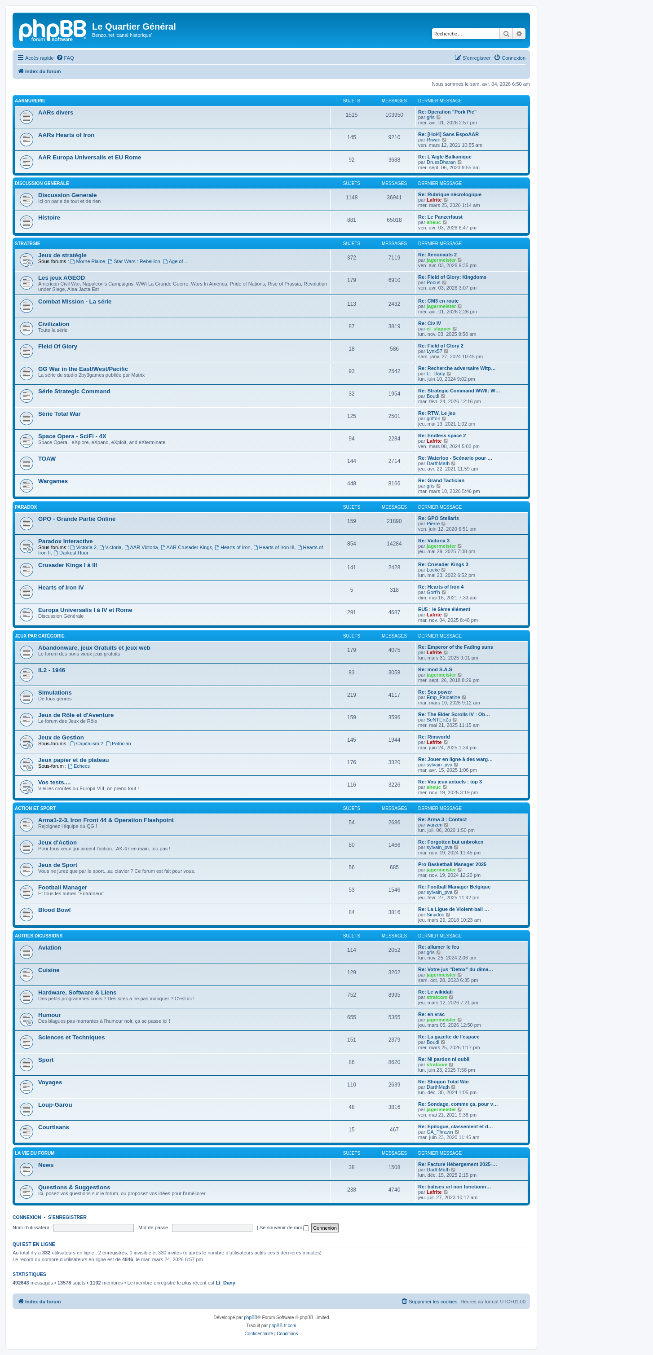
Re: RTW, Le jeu (436, 413)
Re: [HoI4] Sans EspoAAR (448, 134)
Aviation (50, 947)
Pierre (433, 523)
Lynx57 (434, 351)
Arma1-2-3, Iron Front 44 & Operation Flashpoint (106, 820)
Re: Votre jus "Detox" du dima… (455, 969)
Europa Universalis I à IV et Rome (85, 610)
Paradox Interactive (65, 541)
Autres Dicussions (38, 935)
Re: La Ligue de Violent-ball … (453, 909)
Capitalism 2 (87, 743)
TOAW (47, 458)
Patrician (118, 743)
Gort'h (433, 592)
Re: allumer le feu (438, 947)
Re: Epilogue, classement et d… (455, 1126)
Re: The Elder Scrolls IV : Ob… (454, 714)
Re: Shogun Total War (443, 1081)
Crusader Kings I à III (67, 565)
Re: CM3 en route (438, 301)
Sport (45, 1059)
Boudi (433, 396)
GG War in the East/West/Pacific (83, 368)
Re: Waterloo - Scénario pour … (455, 458)
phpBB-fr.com (282, 1325)
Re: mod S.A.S (435, 669)
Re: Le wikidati (435, 991)
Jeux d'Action (57, 842)
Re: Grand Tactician (441, 480)
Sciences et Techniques (71, 1037)
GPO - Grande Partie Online (76, 518)
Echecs (79, 766)
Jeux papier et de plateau (73, 760)
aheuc (434, 222)
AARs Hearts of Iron (66, 135)
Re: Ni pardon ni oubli (443, 1059)
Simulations (55, 692)
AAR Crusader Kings (186, 547)
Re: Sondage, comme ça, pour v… (458, 1104)
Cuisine (49, 970)
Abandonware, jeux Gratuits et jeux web (94, 647)
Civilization (54, 324)
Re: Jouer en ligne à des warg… (455, 759)
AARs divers (55, 112)
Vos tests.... (54, 782)
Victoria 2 (84, 547)
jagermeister (441, 260)
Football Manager (62, 887)
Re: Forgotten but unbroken (450, 842)
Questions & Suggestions (74, 1187)
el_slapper (439, 328)
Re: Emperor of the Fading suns (455, 647)
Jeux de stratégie (62, 255)
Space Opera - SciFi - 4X (72, 436)
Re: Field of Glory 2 (440, 345)
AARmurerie (30, 100)
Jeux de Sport (57, 865)
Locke (433, 569)
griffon (433, 418)
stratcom (437, 997)
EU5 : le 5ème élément (444, 609)
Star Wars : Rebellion (134, 261)
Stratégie (27, 243)
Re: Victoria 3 (434, 540)
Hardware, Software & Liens (77, 992)
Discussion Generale (42, 183)
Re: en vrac (431, 1014)
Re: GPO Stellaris (438, 518)
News (45, 1164)
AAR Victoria (141, 547)
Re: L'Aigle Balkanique (445, 156)
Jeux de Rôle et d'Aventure (76, 715)
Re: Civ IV (429, 323)
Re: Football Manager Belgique (454, 886)
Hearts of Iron (232, 547)
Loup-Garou (55, 1104)
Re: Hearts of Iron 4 (440, 587)
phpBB (250, 1317)
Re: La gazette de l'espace (449, 1036)
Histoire (49, 217)
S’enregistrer (67, 1217)
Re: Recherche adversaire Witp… (457, 368)
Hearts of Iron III (274, 547)
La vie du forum (35, 1153)
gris (431, 117)
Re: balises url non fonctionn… (454, 1186)
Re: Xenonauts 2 (437, 254)
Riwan (434, 139)
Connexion (27, 1217)
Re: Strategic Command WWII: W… (459, 390)
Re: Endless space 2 (442, 435)
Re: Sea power (435, 692)
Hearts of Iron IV (61, 587)
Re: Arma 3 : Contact (442, 819)
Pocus (434, 282)
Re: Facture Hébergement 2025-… (457, 1164)
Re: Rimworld (434, 736)
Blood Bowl (54, 909)
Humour (49, 1015)
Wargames (53, 481)
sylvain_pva (439, 764)
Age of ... (176, 261)
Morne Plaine (88, 261)
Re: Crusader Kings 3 (443, 564)
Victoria (110, 547)
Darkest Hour (70, 552)
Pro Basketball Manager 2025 (452, 864)
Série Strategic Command (74, 391)
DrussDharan (441, 162)
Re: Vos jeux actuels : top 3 (450, 781)
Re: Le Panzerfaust (440, 217)
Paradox (26, 507)
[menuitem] (65, 58)
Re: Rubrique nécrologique (449, 194)
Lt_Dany (436, 373)
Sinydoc (435, 914)
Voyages (50, 1082)
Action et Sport (35, 808)
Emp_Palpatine (443, 697)
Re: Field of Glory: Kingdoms (452, 277)
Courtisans (53, 1127)
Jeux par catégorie (40, 636)
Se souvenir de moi (284, 1227)
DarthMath (438, 463)
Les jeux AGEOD (61, 277)
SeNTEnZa (439, 719)
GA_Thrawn (440, 1132)
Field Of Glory (57, 346)
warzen (434, 824)
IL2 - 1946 (51, 670)
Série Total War (59, 413)
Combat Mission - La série (74, 301)
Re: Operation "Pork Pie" (447, 111)
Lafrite (434, 199)
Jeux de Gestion (61, 737)
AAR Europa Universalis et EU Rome (89, 157)
